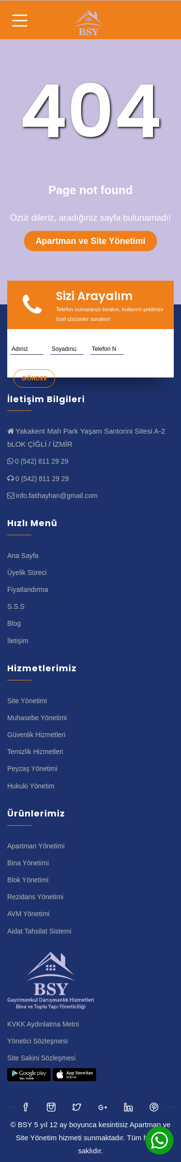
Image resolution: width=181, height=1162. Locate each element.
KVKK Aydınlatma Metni (43, 1024)
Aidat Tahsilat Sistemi (39, 931)
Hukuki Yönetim (31, 786)
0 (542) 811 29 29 (42, 461)
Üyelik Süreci (27, 572)
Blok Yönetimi (27, 880)
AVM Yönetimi (28, 914)
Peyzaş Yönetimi (32, 768)
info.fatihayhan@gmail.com (56, 495)
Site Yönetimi (27, 701)
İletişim (17, 641)
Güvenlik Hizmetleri (36, 735)
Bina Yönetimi (28, 863)
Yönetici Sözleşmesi (37, 1041)
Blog (14, 623)
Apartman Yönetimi (36, 846)
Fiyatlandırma (27, 589)
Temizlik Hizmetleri (35, 751)
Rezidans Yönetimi (35, 897)
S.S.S (16, 606)
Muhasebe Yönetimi (37, 718)
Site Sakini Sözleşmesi (41, 1058)
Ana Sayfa (23, 555)
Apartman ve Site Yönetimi (91, 241)
